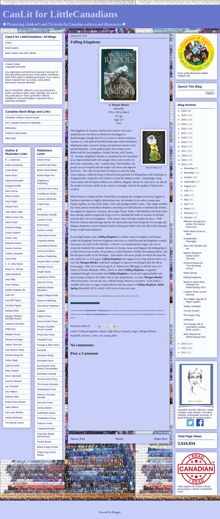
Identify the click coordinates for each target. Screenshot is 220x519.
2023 (184, 124)
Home (119, 439)
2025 (184, 115)
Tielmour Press (44, 423)
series (95, 335)
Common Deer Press (47, 188)
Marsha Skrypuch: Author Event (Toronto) (192, 256)
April (186, 204)
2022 (184, 128)
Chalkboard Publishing (43, 182)
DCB (39, 209)
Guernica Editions (46, 251)
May (186, 199)
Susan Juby (11, 238)
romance (86, 335)
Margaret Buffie (13, 186)
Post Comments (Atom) (126, 451)
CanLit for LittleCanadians (60, 14)
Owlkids (41, 311)
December (189, 168)
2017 (184, 151)
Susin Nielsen (12, 284)
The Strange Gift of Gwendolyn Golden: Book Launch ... (194, 327)
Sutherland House (46, 413)
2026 (184, 111)
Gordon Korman (13, 248)
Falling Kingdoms (88, 331)
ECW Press (43, 225)
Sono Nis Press (45, 402)
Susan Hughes (12, 232)
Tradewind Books (46, 428)
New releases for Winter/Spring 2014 (194, 335)
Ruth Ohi (9, 295)
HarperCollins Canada (48, 261)
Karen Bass (11, 175)
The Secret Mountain (47, 384)
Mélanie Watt (12, 396)
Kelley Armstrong (14, 165)
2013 (184, 343)
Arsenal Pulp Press (47, 165)
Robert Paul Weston (15, 402)
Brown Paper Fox (46, 175)
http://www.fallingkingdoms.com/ (98, 314)
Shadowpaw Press (46, 389)
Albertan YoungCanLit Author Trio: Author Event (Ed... (194, 224)
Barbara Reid (12, 310)
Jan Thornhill (11, 386)
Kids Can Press (45, 282)
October (188, 177)
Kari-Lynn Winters (14, 412)
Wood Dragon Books (47, 447)
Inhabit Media (44, 271)
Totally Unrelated (192, 306)
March (187, 208)
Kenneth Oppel (12, 300)
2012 (184, 348)
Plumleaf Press (44, 339)
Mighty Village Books (47, 295)
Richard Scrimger (14, 339)
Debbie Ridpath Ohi (15, 290)
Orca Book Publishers (48, 306)
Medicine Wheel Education (45, 289)
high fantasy (114, 331)
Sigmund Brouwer (14, 180)
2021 (184, 133)
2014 (184, 164)
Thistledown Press (46, 418)
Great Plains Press (46, 235)
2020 (184, 137)
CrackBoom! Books (47, 193)
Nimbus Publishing (46, 300)
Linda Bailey (11, 170)
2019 (184, 142)
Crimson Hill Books (46, 199)
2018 (184, 146)
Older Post (160, 439)
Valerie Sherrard (13, 344)
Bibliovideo (10, 128)
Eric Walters (11, 391)
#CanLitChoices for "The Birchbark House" (193, 266)
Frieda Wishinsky (14, 417)
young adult (110, 335)
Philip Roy (10, 329)
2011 (184, 352)
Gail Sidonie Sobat (14, 350)
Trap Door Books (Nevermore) (45, 435)
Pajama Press (44, 316)
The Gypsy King (191, 315)
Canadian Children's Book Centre (22, 117)
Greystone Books (46, 240)
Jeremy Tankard (13, 381)
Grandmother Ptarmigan (190, 240)
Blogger (116, 512)
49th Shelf (10, 138)
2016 (184, 155)
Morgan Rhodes (147, 331)
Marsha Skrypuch (14, 355)
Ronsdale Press (45, 360)
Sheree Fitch (11, 206)
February (189, 213)
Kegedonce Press (46, 277)
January (188, 217)
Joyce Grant (11, 222)
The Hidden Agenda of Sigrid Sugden (194, 300)
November (189, 172)
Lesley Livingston (14, 253)
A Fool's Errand (191, 310)
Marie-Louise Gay (14, 217)
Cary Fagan (11, 201)
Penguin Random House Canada (46, 328)
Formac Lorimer (45, 230)
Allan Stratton (12, 370)
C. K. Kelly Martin (14, 264)
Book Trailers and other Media (20, 53)
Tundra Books (44, 441)
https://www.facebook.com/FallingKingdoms (140, 314)
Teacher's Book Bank (16, 133)
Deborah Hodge (13, 227)
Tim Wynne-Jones (14, 422)
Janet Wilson (11, 407)
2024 (184, 119)
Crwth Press (43, 204)
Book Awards (12, 48)
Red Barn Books (45, 355)
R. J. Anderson (12, 159)
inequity (126, 331)
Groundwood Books (47, 245)
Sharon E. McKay (14, 269)
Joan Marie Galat (14, 212)
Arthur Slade (11, 360)
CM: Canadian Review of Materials (23, 122)
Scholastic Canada (46, 373)
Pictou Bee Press (46, 334)
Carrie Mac (10, 258)
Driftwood (188, 319)
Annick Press (43, 159)
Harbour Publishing (47, 256)
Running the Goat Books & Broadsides (47, 367)
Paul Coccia (11, 191)
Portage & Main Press (48, 345)
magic (135, 331)
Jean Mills (10, 279)
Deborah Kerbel (13, 243)
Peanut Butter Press (47, 321)
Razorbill (75, 335)
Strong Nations (44, 408)
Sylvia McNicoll (13, 274)
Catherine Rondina (14, 324)
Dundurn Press (44, 219)
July (186, 190)
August (188, 186)
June (187, 195)
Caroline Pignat (13, 305)
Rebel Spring (190, 273)
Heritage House (45, 266)
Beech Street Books (47, 170)
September (190, 181)
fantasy (102, 331)
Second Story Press (47, 379)
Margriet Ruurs (12, 334)
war (101, 335)
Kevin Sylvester (13, 376)
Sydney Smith (12, 365)
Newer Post (77, 439)
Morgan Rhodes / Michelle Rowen (14, 317)
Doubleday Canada (47, 214)
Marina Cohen (12, 196)
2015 (184, 160)
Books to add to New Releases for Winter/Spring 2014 (194, 285)
